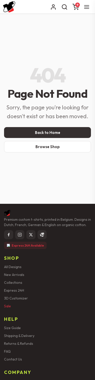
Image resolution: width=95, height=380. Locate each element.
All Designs (13, 267)
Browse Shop (47, 146)
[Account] (53, 7)
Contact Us (13, 359)
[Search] (64, 7)
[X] (30, 234)
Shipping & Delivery (19, 335)
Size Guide (12, 328)
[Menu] (86, 7)
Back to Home (47, 132)
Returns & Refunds (18, 343)
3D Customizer (16, 298)
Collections (13, 282)
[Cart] (75, 7)
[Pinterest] (42, 234)
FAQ (7, 351)
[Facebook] (8, 234)
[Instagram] (19, 234)
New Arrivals (14, 274)
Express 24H (14, 290)
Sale (7, 306)
